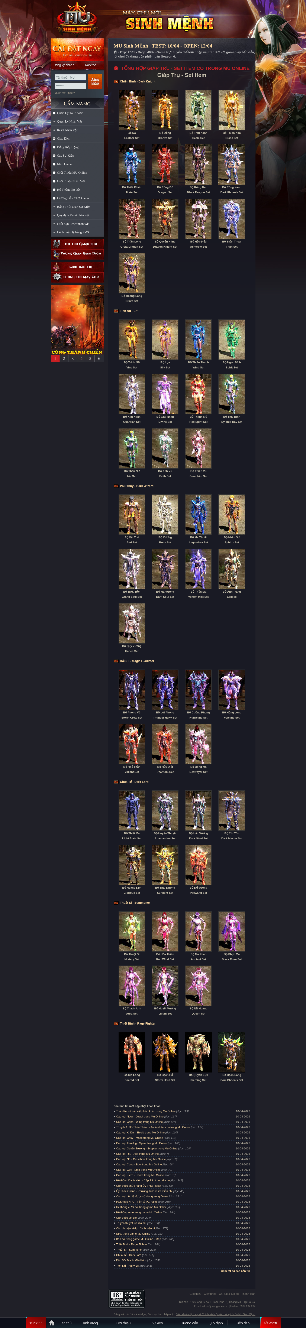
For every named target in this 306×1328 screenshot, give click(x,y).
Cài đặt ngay (77, 49)
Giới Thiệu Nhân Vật (71, 181)
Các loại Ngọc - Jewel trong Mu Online (140, 1116)
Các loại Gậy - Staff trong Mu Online (138, 1169)
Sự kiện (157, 1322)
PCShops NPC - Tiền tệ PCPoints (137, 1201)
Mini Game (64, 164)
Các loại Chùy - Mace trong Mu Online (139, 1137)
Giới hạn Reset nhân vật (73, 223)
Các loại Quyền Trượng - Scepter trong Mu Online (147, 1148)
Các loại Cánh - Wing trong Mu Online (139, 1121)
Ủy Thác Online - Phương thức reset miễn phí (144, 1191)
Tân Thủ (65, 1322)
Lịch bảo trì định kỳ (77, 267)
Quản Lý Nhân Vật (69, 121)
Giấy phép (210, 1293)
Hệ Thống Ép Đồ (68, 189)
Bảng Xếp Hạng (68, 147)
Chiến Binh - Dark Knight (137, 81)
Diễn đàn (244, 1322)
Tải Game (270, 1322)
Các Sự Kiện (65, 155)
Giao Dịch (63, 138)
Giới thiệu (195, 1293)
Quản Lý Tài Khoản (70, 113)
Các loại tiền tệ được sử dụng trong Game (142, 1196)
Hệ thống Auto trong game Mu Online (139, 1212)
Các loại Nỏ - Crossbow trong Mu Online (141, 1159)
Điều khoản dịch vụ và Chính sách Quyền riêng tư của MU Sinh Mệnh (215, 1314)
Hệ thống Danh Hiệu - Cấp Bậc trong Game (143, 1180)
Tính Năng (90, 1322)
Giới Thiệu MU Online (72, 172)
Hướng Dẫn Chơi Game (73, 198)
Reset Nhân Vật (67, 130)
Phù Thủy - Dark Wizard (137, 486)
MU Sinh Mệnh (77, 19)
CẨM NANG (77, 101)
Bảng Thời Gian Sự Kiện (73, 206)
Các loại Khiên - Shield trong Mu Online (140, 1132)
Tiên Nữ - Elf (129, 311)
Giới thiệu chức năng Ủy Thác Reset (138, 1185)
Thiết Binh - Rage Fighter (138, 1023)
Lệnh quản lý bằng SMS (73, 232)
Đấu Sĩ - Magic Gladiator (137, 661)
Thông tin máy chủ (77, 277)
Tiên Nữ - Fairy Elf (127, 1265)
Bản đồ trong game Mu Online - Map (138, 1239)
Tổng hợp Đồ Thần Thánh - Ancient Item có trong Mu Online (153, 1127)
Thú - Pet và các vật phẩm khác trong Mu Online (145, 1111)
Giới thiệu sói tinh (127, 1217)
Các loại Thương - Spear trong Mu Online (141, 1143)
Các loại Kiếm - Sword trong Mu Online (140, 1175)
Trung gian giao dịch (77, 254)
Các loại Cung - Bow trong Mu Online (139, 1164)
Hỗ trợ (77, 244)
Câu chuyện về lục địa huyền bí (135, 1228)
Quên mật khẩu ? (65, 92)
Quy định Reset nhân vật (73, 215)
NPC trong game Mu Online (133, 1233)
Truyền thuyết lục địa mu (131, 1223)
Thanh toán (248, 1293)
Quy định (216, 1322)
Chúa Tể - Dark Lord (134, 782)
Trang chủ (115, 52)
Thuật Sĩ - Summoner (135, 902)
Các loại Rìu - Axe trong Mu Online (137, 1153)
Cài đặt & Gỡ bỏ (229, 1293)
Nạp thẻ (90, 65)
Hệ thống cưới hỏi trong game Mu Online (141, 1207)
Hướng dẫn (189, 1322)
